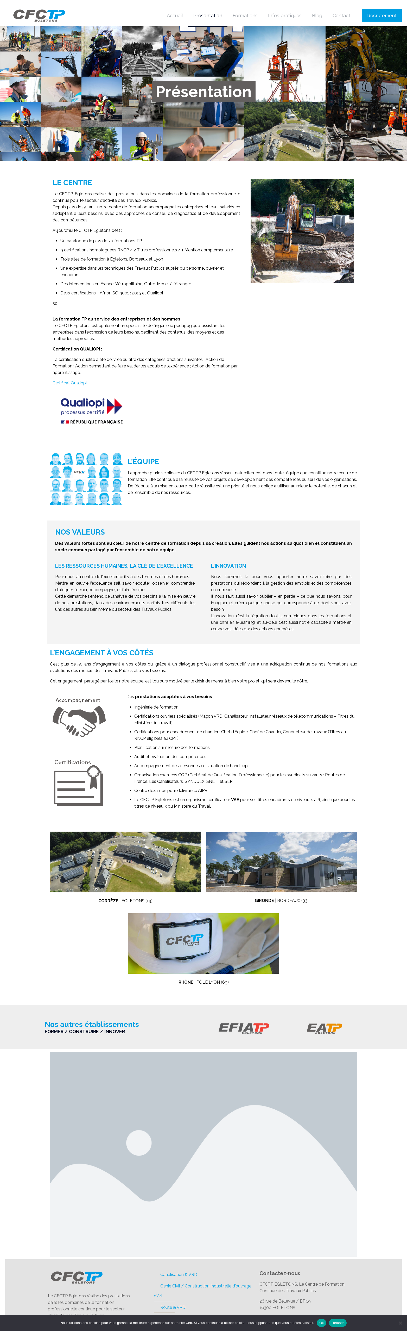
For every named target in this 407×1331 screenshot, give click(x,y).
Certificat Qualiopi (70, 382)
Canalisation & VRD (178, 1274)
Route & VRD (173, 1307)
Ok (321, 1323)
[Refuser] (400, 1323)
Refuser (338, 1323)
